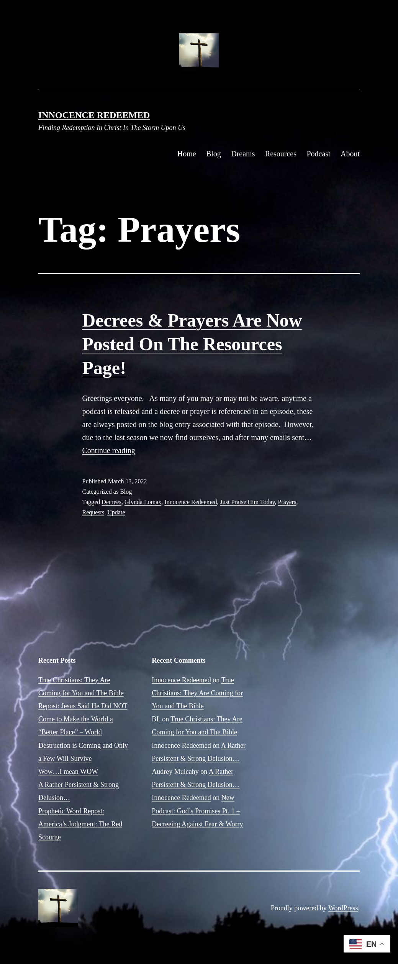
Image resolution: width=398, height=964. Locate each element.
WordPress (343, 908)
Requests (93, 512)
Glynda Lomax (142, 502)
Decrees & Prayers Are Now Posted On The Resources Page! (192, 344)
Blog (213, 153)
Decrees (111, 502)
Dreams (243, 153)
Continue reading (108, 450)
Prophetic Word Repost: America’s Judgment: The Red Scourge (80, 824)
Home (186, 153)
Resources (280, 153)
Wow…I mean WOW (68, 771)
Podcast (318, 153)
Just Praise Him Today (247, 502)
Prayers (287, 502)
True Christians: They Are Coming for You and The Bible (197, 693)
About (350, 153)
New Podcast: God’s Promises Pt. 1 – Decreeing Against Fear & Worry (197, 811)
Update (116, 512)
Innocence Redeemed (94, 115)
